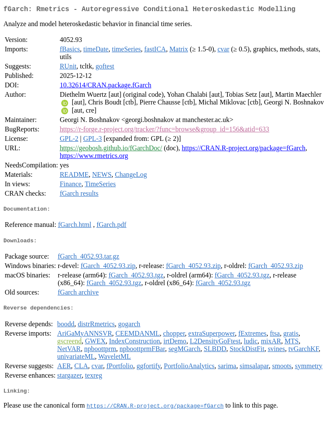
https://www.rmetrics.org (94, 157)
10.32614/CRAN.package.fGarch (105, 86)
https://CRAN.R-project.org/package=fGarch (243, 149)
